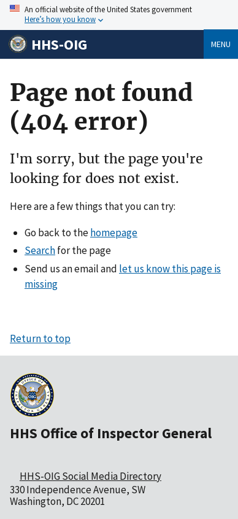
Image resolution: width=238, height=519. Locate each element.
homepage (113, 232)
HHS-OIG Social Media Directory (90, 476)
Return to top (40, 338)
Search (40, 250)
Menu (221, 44)
